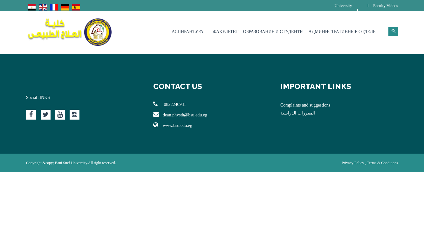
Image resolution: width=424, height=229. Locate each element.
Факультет (225, 31)
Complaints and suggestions (305, 105)
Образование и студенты (273, 31)
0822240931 (169, 104)
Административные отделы (343, 31)
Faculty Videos (385, 5)
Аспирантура (187, 31)
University (343, 5)
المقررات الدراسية (297, 113)
